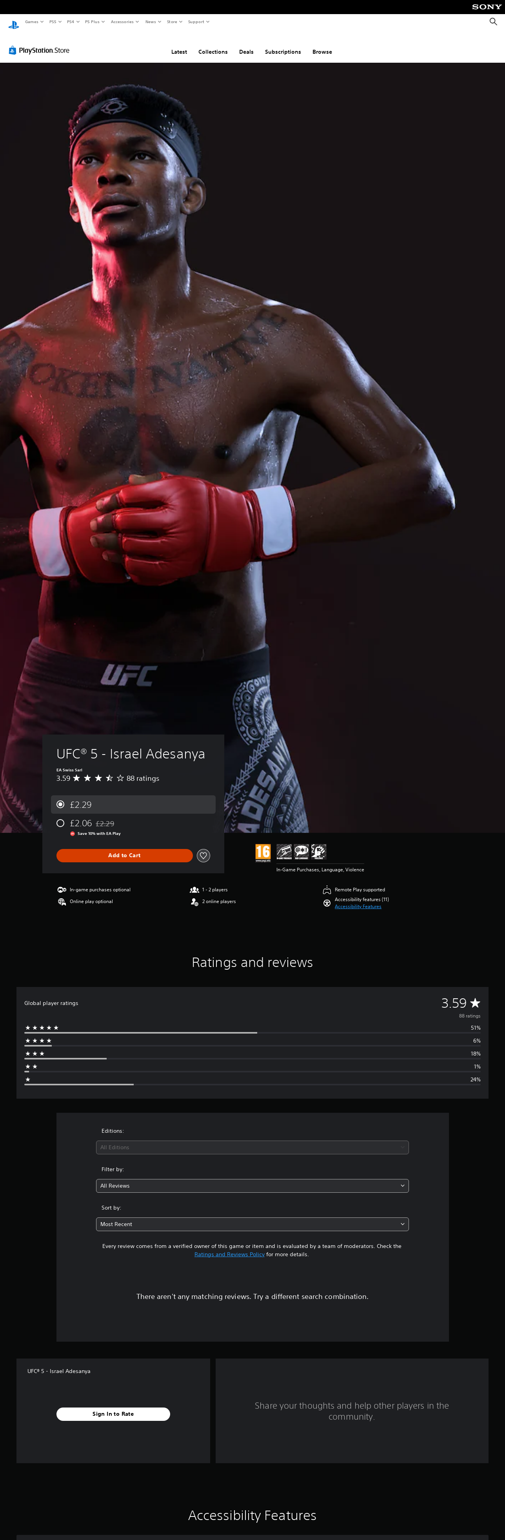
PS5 (52, 21)
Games (31, 21)
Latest (179, 44)
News (150, 21)
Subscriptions (283, 44)
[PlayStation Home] (13, 22)
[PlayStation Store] (40, 42)
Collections (213, 44)
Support (196, 21)
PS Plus (92, 21)
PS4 (70, 21)
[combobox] (252, 1140)
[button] (358, 899)
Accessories (122, 21)
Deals (246, 44)
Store (172, 21)
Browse (322, 44)
